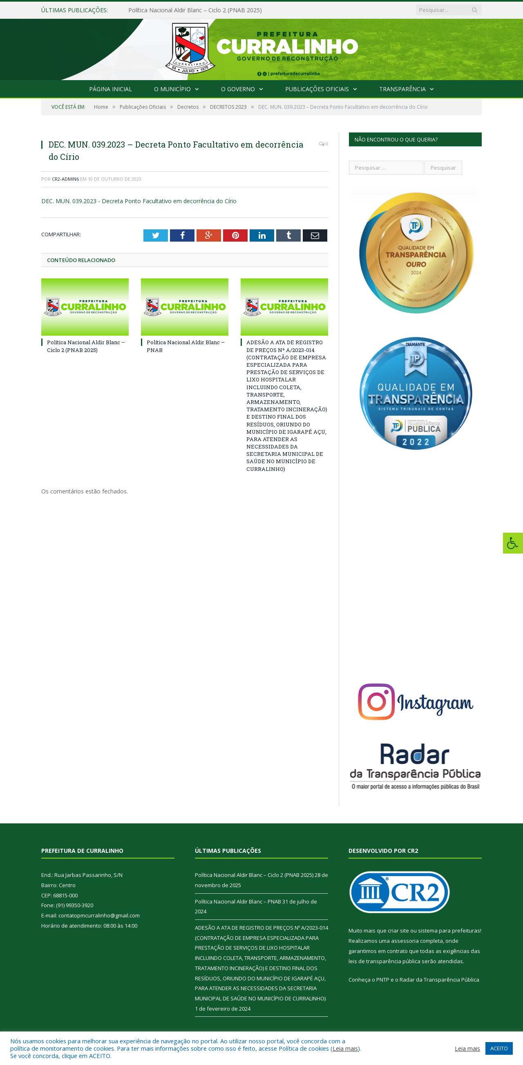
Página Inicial (110, 89)
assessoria (405, 940)
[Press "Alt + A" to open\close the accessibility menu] (513, 543)
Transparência (402, 89)
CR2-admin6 (65, 179)
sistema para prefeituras (449, 930)
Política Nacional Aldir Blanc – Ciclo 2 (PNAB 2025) (195, 10)
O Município (172, 89)
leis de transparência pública (384, 961)
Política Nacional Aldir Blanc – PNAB (238, 901)
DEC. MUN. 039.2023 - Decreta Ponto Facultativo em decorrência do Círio (139, 201)
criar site (398, 930)
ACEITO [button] (499, 1048)
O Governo (238, 89)
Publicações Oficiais (317, 89)
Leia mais (345, 1048)
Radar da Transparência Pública (439, 979)
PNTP (382, 979)
